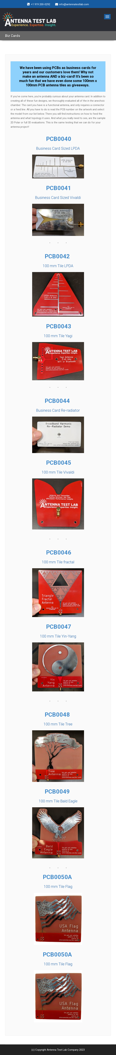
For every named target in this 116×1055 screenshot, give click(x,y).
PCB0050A (58, 876)
